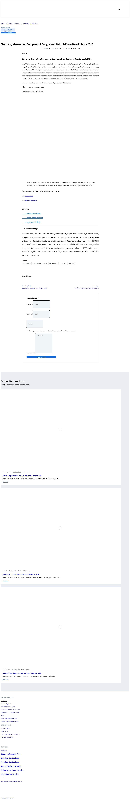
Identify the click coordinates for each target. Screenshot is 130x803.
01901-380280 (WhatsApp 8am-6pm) (10, 712)
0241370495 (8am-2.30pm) (8, 707)
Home (2, 23)
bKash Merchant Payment (7, 798)
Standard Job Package (10, 758)
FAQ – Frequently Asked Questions (10, 734)
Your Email (30, 314)
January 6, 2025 (55, 48)
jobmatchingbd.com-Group (31, 200)
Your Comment (31, 353)
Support (26, 23)
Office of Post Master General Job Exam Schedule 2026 (22, 673)
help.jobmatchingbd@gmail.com (9, 721)
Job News (9, 23)
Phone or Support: (6, 704)
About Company (5, 728)
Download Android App (7, 737)
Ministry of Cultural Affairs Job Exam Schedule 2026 (21, 574)
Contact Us (4, 701)
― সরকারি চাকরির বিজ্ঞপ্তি (31, 213)
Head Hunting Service (10, 774)
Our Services (4, 750)
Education (17, 23)
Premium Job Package (10, 762)
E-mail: (2, 715)
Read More (5, 482)
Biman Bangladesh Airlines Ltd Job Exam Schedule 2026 (22, 476)
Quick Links (34, 23)
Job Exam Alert (66, 48)
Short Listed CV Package (11, 766)
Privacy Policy (4, 731)
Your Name (30, 304)
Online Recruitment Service (12, 770)
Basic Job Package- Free (11, 754)
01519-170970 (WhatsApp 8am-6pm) (10, 709)
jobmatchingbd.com (29, 196)
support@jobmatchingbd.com (9, 718)
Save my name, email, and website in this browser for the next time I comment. (52, 331)
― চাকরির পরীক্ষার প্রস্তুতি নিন (34, 218)
